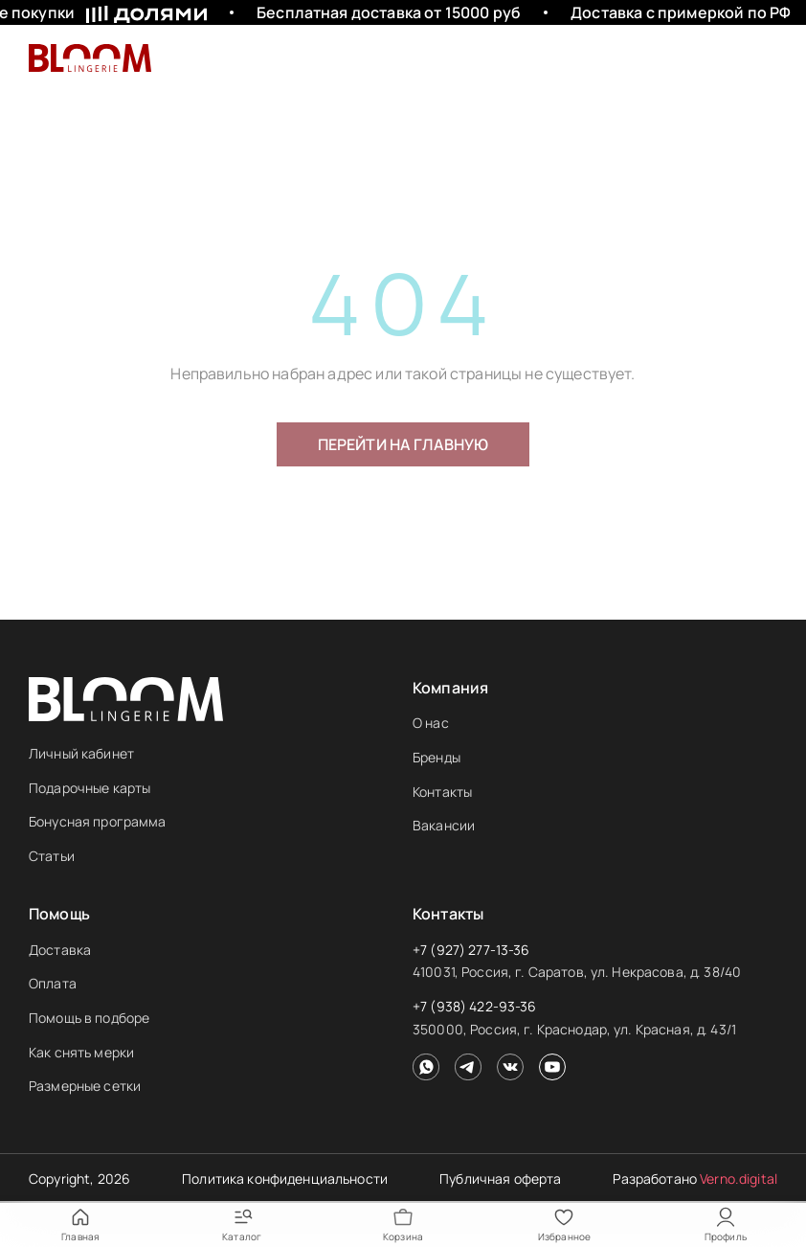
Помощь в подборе (89, 1018)
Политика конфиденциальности (285, 1178)
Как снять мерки (81, 1052)
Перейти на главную (403, 444)
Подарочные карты (89, 788)
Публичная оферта (500, 1178)
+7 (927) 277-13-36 (471, 950)
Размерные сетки (85, 1086)
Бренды (436, 757)
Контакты (442, 791)
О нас (431, 723)
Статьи (52, 856)
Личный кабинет (81, 753)
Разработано (695, 1178)
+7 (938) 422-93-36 (475, 1006)
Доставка (60, 950)
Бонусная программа (98, 821)
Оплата (53, 983)
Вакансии (444, 825)
